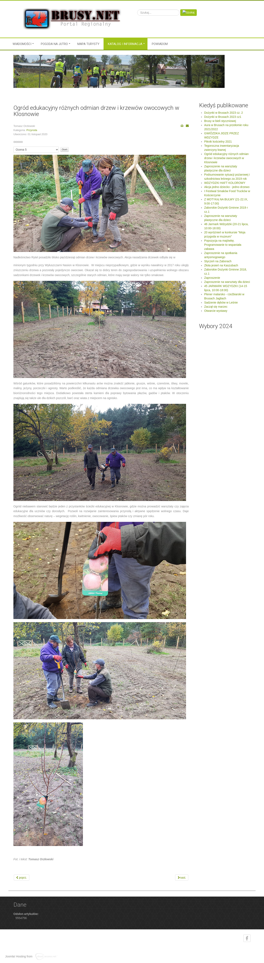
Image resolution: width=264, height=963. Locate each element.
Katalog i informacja (125, 44)
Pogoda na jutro (54, 44)
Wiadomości (22, 44)
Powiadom (160, 44)
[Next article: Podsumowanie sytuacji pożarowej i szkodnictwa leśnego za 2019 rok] (181, 877)
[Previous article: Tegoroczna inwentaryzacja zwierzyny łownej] (21, 877)
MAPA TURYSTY (88, 44)
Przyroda (31, 130)
